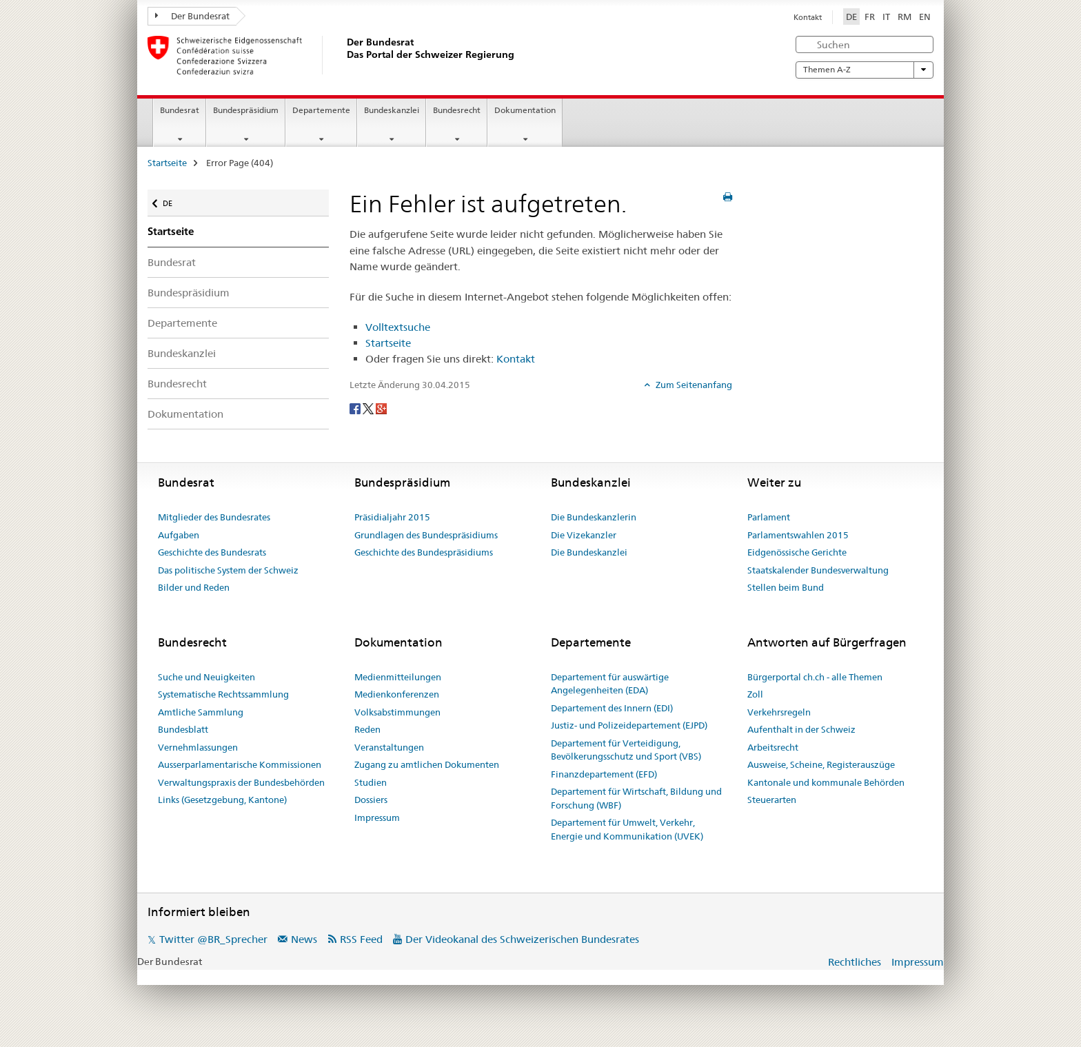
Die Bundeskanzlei (589, 552)
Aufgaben (178, 534)
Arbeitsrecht (772, 747)
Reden (367, 729)
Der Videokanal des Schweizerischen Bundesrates (522, 939)
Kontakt (808, 17)
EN (925, 16)
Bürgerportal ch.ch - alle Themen (814, 676)
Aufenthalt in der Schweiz (801, 729)
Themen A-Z (864, 69)
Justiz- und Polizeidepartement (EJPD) (629, 725)
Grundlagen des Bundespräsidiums (426, 534)
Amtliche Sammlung (200, 712)
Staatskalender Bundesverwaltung (818, 570)
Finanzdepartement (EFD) (604, 774)
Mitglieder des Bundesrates (214, 516)
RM (904, 16)
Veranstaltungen (389, 747)
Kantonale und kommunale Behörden (826, 782)
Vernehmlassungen (198, 747)
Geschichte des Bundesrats (212, 552)
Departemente (321, 110)
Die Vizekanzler (583, 534)
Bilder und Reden (194, 587)
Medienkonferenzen (396, 694)
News (304, 939)
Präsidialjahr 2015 (392, 516)
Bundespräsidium (246, 110)
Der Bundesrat (192, 16)
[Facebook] (356, 407)
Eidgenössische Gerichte (797, 552)
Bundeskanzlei (391, 110)
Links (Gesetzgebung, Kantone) (222, 799)
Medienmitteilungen (397, 676)
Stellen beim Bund (785, 587)
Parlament (768, 516)
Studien (370, 782)
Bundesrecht (457, 110)
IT (886, 16)
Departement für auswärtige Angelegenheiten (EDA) (610, 683)
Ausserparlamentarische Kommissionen (239, 764)
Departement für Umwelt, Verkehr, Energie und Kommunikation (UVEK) (627, 829)
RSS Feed (361, 939)
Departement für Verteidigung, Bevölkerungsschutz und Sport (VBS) (626, 750)
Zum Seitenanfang (693, 384)
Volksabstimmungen (397, 712)
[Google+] (381, 407)
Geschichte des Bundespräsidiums (423, 552)
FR (870, 16)
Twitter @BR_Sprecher (213, 939)
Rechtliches (854, 961)
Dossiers (370, 799)
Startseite (167, 162)
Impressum (377, 817)
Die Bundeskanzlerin (593, 516)
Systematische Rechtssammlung (223, 694)
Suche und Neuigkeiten (206, 676)
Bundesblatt (183, 729)
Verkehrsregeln (779, 712)
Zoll (755, 694)
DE (853, 16)
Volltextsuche (397, 327)
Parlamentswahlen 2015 (798, 534)
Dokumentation (525, 110)
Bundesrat (179, 110)
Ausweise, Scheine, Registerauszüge (821, 764)
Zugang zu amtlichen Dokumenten (426, 764)
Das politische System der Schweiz (228, 570)
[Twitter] (369, 407)
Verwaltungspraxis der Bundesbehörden (241, 782)
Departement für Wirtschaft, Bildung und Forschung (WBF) (636, 798)
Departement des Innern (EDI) (612, 707)
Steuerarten (771, 799)
